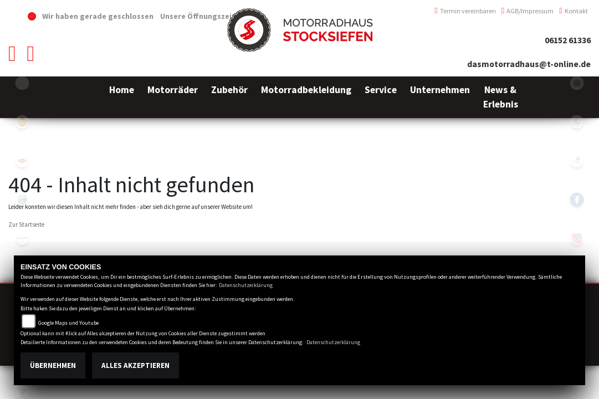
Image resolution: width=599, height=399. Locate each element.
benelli (22, 199)
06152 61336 (568, 40)
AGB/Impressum (527, 11)
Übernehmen (53, 365)
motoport (22, 160)
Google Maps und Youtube (68, 322)
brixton (22, 238)
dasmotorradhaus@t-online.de (529, 64)
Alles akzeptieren (135, 365)
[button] (172, 97)
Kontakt (573, 11)
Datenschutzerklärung (246, 285)
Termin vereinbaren (465, 11)
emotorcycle (22, 83)
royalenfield (22, 122)
